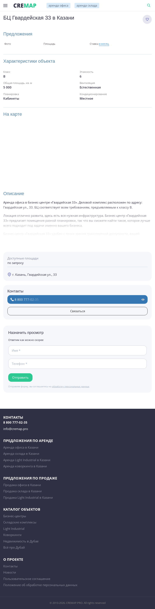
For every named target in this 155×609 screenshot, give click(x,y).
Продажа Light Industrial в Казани (28, 497)
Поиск (149, 5)
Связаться (77, 311)
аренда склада (87, 5)
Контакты (10, 566)
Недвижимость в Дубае (20, 541)
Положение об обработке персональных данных (40, 585)
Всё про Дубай (14, 547)
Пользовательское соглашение (26, 579)
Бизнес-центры (14, 516)
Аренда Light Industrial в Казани (26, 460)
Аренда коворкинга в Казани (25, 466)
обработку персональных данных (70, 386)
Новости (9, 572)
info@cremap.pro (15, 429)
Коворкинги (12, 535)
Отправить (20, 377)
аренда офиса (58, 5)
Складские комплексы (19, 522)
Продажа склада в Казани (22, 491)
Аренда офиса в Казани (20, 447)
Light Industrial (13, 529)
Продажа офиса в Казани (22, 485)
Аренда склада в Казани (21, 453)
